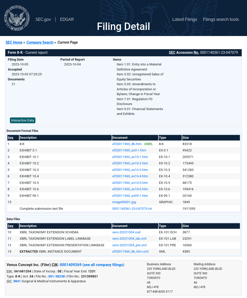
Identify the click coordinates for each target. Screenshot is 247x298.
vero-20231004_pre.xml (129, 245)
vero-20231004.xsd (126, 232)
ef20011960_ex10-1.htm (130, 157)
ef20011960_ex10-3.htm (130, 170)
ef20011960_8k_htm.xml (130, 251)
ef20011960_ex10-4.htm (130, 176)
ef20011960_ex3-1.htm (129, 150)
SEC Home (14, 42)
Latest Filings (184, 19)
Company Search (40, 42)
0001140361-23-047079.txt (132, 209)
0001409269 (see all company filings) (92, 264)
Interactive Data (22, 120)
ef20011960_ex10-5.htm (130, 183)
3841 (17, 281)
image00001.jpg (124, 202)
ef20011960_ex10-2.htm (130, 163)
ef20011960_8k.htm (127, 144)
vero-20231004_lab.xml (129, 238)
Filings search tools (221, 19)
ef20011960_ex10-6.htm (130, 189)
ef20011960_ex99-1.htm (130, 196)
